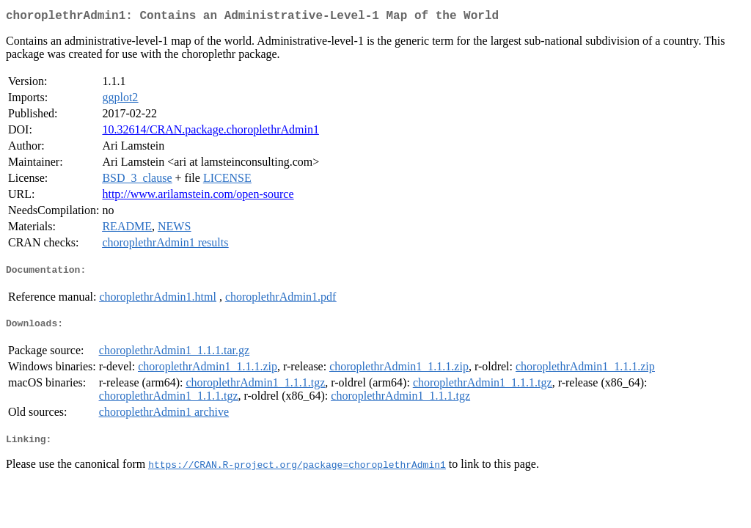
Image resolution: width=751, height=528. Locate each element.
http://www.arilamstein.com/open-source (197, 197)
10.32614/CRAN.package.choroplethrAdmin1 (210, 132)
